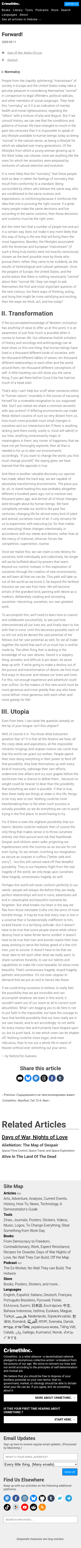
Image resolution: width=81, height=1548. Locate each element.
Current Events (55, 1198)
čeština (38, 1311)
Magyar (66, 1311)
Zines (8, 1220)
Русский (43, 1300)
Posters (35, 1220)
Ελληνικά (11, 1305)
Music (8, 1225)
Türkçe (9, 1316)
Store (54, 10)
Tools (29, 10)
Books (6, 10)
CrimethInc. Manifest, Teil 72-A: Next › (26, 1100)
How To (22, 1204)
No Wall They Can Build (31, 1257)
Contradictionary (16, 1247)
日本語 (37, 1305)
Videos (62, 1220)
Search (66, 10)
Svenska (55, 1321)
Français (65, 1295)
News (34, 1204)
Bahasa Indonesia (18, 1311)
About (24, 14)
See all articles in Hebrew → (21, 19)
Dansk (68, 1321)
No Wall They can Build (46, 1268)
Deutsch (12, 60)
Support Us (71, 4)
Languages (9, 14)
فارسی (21, 1316)
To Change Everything (43, 1225)
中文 (66, 1305)
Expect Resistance (55, 1247)
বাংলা (43, 1321)
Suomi (25, 1305)
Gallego (28, 1332)
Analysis (35, 1198)
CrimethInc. (11, 3)
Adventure (20, 1198)
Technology (49, 1204)
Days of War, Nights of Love (24, 53)
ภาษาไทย (22, 1327)
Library (18, 10)
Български (53, 1305)
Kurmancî (43, 1332)
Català (9, 1332)
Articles (10, 1193)
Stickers (49, 1220)
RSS (19, 1193)
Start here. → (64, 1419)
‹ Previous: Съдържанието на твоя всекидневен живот (38, 1095)
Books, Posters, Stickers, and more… (32, 1284)
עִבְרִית (8, 1327)
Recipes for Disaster (19, 1252)
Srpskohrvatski (59, 1316)
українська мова (44, 1327)
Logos (19, 1225)
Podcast (10, 1263)
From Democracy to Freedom (26, 1241)
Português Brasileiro (19, 1300)
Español (22, 1295)
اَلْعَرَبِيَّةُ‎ (32, 1321)
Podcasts (42, 10)
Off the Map (59, 1257)
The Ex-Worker (15, 1268)
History (9, 1204)
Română (19, 1321)
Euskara (52, 1311)
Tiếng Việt (67, 1327)
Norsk (57, 1332)
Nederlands (37, 1316)
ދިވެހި (18, 1332)
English (9, 1295)
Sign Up (69, 1471)
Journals (20, 1220)
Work (35, 1247)
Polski (56, 1300)
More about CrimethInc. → (55, 1397)
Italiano (36, 1295)
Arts (7, 1198)
